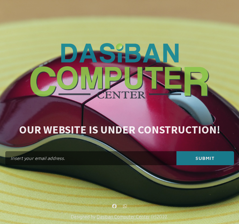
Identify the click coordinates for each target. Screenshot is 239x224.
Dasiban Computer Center (123, 216)
